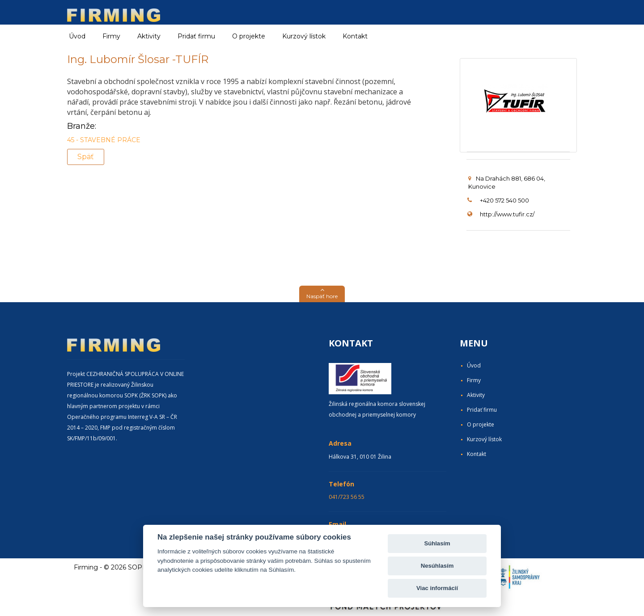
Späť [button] (85, 156)
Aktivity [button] (149, 36)
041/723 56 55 (346, 497)
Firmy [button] (111, 36)
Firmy (474, 380)
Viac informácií (437, 588)
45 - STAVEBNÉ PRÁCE (103, 140)
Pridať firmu (196, 36)
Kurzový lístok (304, 36)
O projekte (248, 36)
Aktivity (476, 395)
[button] (322, 294)
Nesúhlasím (437, 565)
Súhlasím (437, 543)
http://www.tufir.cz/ (507, 214)
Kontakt (355, 36)
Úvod (77, 36)
